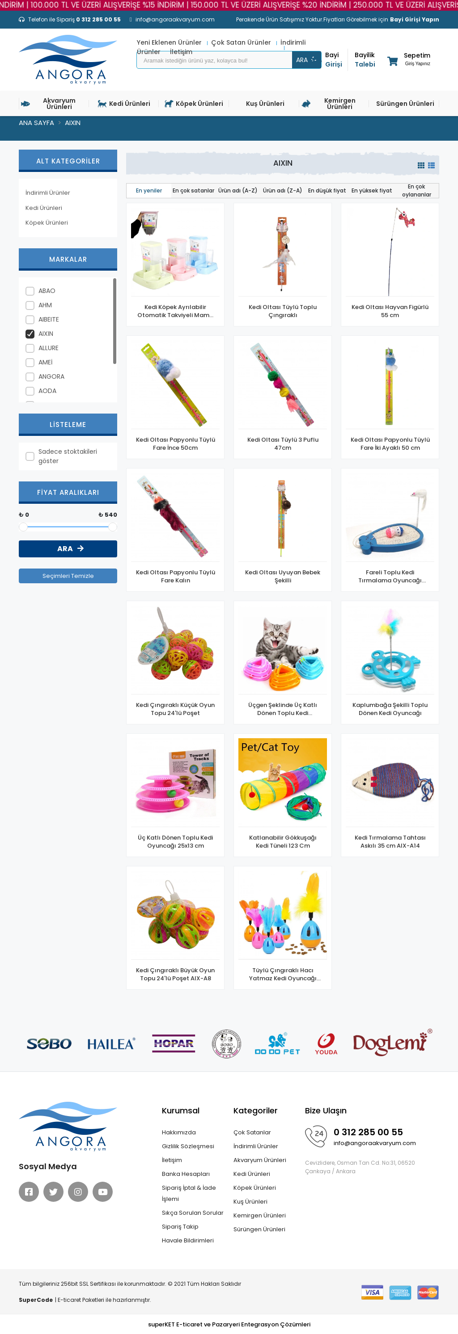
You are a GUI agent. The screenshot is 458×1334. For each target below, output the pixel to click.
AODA (47, 390)
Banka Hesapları (186, 1174)
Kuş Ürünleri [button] (265, 103)
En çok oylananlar (416, 190)
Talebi (366, 59)
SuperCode (36, 1300)
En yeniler (149, 190)
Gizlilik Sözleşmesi (188, 1146)
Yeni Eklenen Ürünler (170, 42)
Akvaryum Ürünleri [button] (48, 103)
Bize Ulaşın (326, 1110)
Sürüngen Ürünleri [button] (405, 103)
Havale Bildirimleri (188, 1240)
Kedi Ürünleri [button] (124, 103)
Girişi (336, 59)
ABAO (46, 290)
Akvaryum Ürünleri (259, 1160)
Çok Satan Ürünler (242, 42)
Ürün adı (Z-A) (282, 190)
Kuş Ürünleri (250, 1201)
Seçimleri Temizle (68, 576)
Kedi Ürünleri (43, 208)
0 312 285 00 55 (368, 1132)
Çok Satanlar (252, 1132)
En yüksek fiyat (372, 190)
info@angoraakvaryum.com (375, 1143)
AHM (45, 305)
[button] (408, 61)
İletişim (172, 1160)
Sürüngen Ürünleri (259, 1229)
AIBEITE (48, 319)
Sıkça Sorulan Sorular (193, 1213)
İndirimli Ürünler (47, 192)
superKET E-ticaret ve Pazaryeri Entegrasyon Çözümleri (229, 1324)
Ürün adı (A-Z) (238, 190)
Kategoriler (255, 1110)
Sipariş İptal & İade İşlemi (189, 1193)
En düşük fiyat (327, 190)
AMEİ (45, 362)
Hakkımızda (179, 1132)
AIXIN (45, 333)
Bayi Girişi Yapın (414, 19)
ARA (307, 59)
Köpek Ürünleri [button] (194, 103)
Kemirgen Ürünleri (259, 1215)
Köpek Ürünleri (46, 222)
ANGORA (51, 376)
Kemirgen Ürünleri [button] (328, 103)
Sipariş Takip (180, 1226)
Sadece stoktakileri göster (67, 456)
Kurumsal (180, 1110)
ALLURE (48, 347)
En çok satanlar (193, 190)
